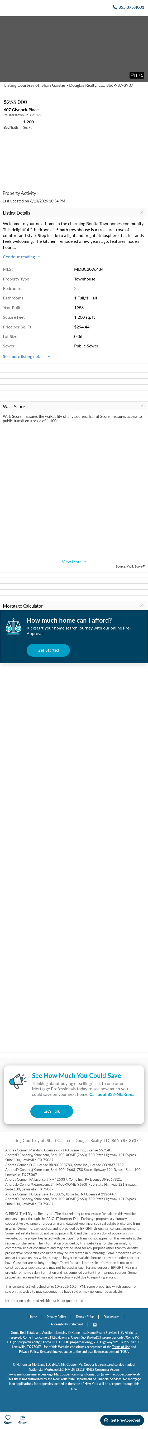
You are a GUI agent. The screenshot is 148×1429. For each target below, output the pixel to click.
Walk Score (74, 406)
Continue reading (21, 256)
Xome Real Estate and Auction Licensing (39, 1333)
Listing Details (74, 213)
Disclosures (111, 1317)
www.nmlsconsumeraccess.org (30, 1374)
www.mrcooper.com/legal (120, 1374)
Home (32, 1317)
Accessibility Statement (67, 1324)
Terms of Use (85, 1317)
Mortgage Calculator (74, 606)
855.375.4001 (131, 6)
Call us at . (112, 1094)
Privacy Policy (56, 1317)
